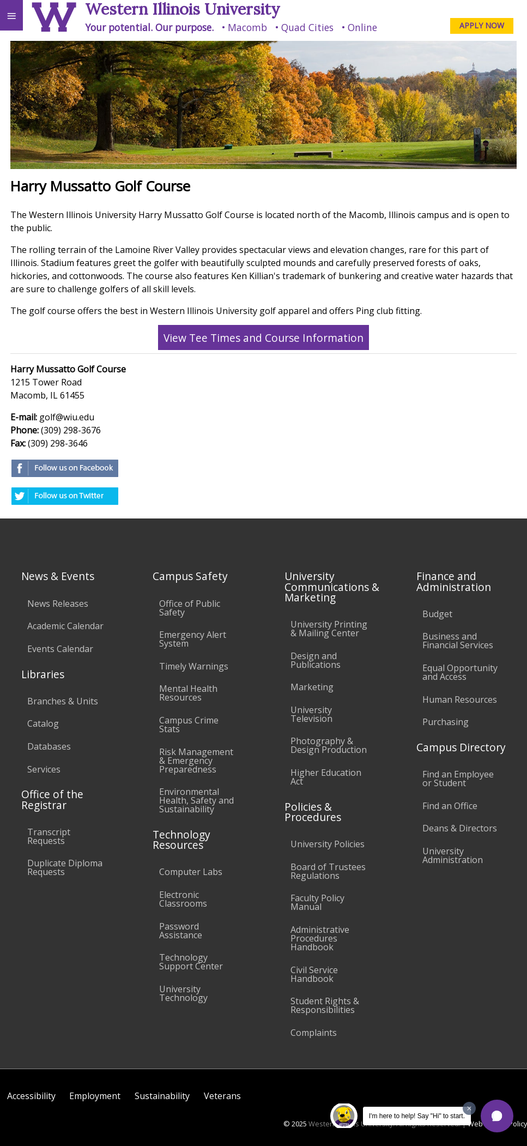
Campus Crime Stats (189, 724)
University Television (311, 714)
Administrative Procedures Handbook (319, 938)
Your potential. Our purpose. (149, 27)
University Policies (327, 844)
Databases (49, 746)
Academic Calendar (65, 626)
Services (43, 769)
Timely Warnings (193, 666)
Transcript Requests (48, 836)
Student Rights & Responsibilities (324, 1005)
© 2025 (295, 1124)
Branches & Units (62, 701)
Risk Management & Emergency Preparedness (196, 760)
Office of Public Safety (189, 608)
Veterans (222, 1096)
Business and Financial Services (457, 640)
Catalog (43, 723)
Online (362, 27)
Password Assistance (180, 930)
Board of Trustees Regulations (328, 871)
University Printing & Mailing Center (328, 628)
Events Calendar (60, 649)
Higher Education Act (325, 777)
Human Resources (459, 699)
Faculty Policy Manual (317, 902)
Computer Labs (190, 872)
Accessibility (31, 1096)
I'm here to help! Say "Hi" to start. (417, 1116)
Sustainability (162, 1096)
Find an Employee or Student (458, 778)
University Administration (452, 855)
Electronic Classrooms (183, 899)
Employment (94, 1096)
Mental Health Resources (188, 693)
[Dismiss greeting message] (469, 1108)
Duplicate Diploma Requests (64, 867)
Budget (437, 614)
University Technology (183, 993)
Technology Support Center (191, 961)
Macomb (247, 27)
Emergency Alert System (192, 639)
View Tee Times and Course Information (263, 337)
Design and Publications (315, 660)
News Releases (57, 604)
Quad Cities (307, 27)
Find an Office (449, 806)
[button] (497, 1116)
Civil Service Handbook (314, 974)
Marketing (312, 687)
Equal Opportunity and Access (460, 672)
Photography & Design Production (328, 745)
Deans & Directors (459, 828)
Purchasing (445, 722)
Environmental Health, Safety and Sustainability (196, 800)
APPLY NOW (481, 25)
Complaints (313, 1033)
